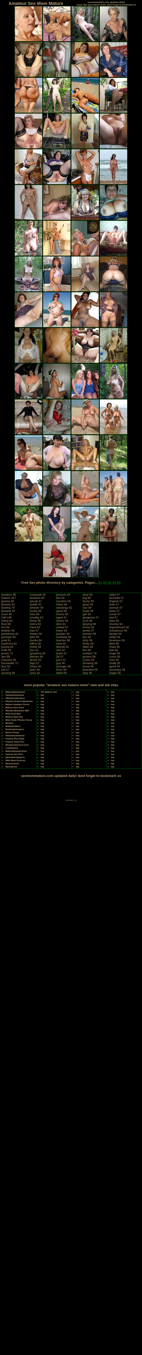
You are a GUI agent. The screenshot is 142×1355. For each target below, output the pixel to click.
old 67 (5, 669)
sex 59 (87, 607)
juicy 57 (61, 659)
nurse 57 (115, 614)
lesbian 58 (8, 630)
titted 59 (61, 672)
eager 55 (115, 672)
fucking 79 (8, 607)
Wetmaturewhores (15, 757)
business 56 (117, 640)
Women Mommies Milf (17, 710)
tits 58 (87, 650)
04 (114, 582)
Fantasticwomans (14, 695)
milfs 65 (6, 650)
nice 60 (34, 614)
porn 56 (35, 669)
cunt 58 (87, 620)
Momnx (9, 723)
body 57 (115, 610)
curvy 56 (115, 656)
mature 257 (9, 597)
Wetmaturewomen (15, 735)
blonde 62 (62, 646)
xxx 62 (34, 650)
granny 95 (8, 601)
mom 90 (7, 614)
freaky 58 (36, 633)
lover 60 (61, 669)
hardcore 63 (9, 643)
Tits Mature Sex (49, 692)
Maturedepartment (15, 692)
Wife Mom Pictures (15, 760)
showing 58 (90, 663)
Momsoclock (12, 763)
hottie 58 (35, 646)
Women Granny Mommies (19, 701)
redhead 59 (63, 637)
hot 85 (5, 627)
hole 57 (114, 604)
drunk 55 (35, 659)
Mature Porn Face (14, 707)
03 (109, 582)
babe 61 (61, 653)
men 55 (114, 659)
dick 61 (60, 624)
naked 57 (62, 627)
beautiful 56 (90, 669)
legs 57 (34, 663)
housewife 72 (10, 663)
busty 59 (88, 601)
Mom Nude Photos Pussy (18, 720)
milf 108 (7, 617)
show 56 (88, 666)
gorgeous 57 (91, 617)
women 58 (89, 633)
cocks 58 (88, 659)
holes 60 (61, 604)
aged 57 (61, 617)
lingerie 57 (116, 601)
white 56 (115, 637)
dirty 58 (87, 640)
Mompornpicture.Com (17, 745)
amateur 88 (9, 594)
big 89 (87, 597)
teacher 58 (63, 640)
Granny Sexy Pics (14, 741)
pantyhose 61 (10, 633)
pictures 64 (63, 594)
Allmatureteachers (15, 698)
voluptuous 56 (118, 630)
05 (119, 582)
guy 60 (60, 663)
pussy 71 (7, 653)
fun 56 (87, 637)
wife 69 (34, 637)
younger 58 (63, 666)
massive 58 (9, 659)
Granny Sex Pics (14, 754)
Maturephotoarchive (16, 751)
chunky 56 (116, 624)
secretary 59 (117, 669)
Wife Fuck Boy (13, 713)
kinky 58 (88, 643)
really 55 (115, 663)
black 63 (61, 630)
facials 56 (116, 633)
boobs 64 (36, 640)
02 (105, 582)
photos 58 (89, 656)
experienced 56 (119, 627)
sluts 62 (61, 643)
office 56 (35, 643)
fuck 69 (6, 624)
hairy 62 (35, 627)
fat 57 (60, 656)
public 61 (36, 604)
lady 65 (87, 672)
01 (100, 582)
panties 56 (63, 633)
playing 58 (89, 624)
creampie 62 (38, 594)
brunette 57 (117, 597)
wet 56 (114, 650)
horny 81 (35, 624)
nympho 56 (63, 601)
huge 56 (115, 653)
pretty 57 (88, 630)
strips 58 (35, 666)
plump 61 (36, 601)
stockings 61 (64, 607)
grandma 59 (37, 653)
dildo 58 (88, 646)
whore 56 (62, 620)
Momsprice (11, 766)
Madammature (13, 726)
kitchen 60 (36, 656)
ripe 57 (34, 630)
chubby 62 (36, 617)
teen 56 (114, 620)
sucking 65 (8, 672)
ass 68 (6, 656)
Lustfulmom (11, 748)
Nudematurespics (14, 729)
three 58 (35, 620)
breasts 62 (8, 604)
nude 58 (88, 610)
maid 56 (115, 646)
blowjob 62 (8, 610)
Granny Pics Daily (14, 738)
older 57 (115, 594)
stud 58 (87, 594)
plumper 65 (9, 637)
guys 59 (88, 604)
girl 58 (87, 614)
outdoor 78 (90, 653)
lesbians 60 (37, 597)
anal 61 (6, 640)
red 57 (114, 617)
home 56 (88, 627)
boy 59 (6, 666)
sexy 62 (35, 672)
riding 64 (7, 620)
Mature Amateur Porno (17, 704)
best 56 (114, 643)
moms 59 (62, 614)
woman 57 (116, 607)
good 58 (61, 610)
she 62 (60, 650)
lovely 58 (35, 610)
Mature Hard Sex (14, 717)
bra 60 (60, 597)
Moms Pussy (12, 732)
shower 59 (36, 607)
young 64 (7, 646)
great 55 (115, 666)
